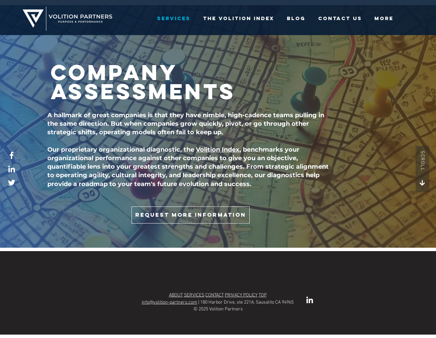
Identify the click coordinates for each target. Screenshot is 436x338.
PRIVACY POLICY (241, 295)
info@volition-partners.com (169, 302)
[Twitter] (11, 182)
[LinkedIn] (11, 169)
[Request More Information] (190, 215)
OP (264, 295)
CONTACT (214, 295)
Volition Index (217, 149)
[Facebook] (11, 155)
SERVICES (194, 295)
